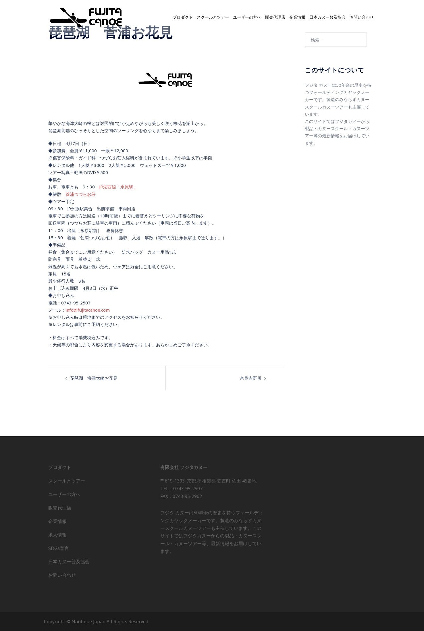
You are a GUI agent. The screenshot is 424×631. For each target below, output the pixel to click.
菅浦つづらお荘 (80, 194)
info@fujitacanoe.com (87, 309)
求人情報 (57, 534)
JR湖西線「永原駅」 (118, 187)
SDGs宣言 (58, 548)
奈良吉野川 (250, 378)
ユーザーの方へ (247, 17)
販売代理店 (275, 17)
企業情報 (297, 17)
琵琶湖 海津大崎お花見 (93, 378)
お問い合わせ (362, 17)
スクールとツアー (213, 17)
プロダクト (183, 17)
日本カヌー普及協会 (327, 17)
